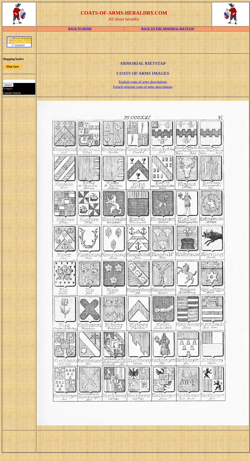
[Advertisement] (19, 264)
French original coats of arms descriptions (142, 87)
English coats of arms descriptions (142, 82)
